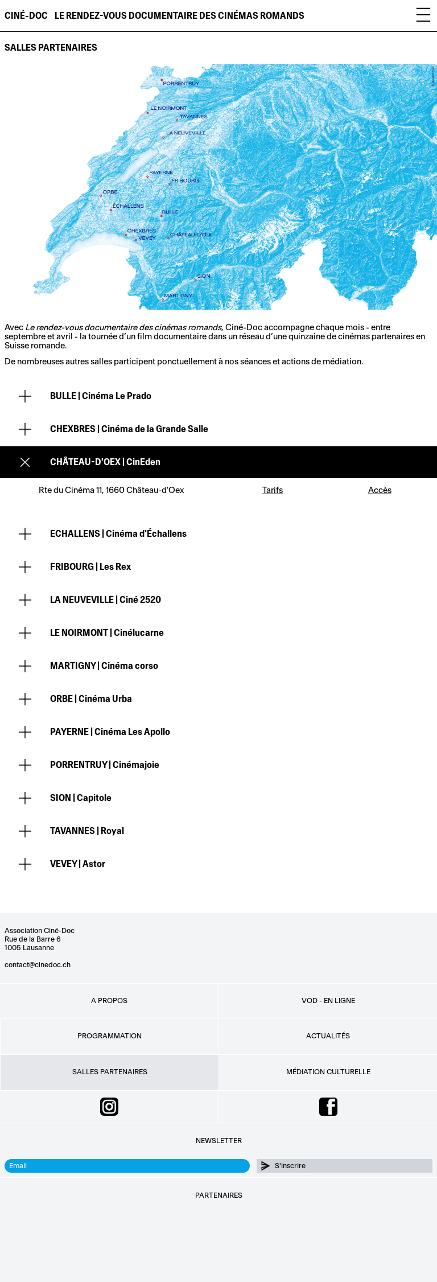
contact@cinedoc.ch (38, 964)
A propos (109, 1000)
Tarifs (272, 490)
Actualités (328, 1036)
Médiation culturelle (328, 1072)
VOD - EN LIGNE (328, 1000)
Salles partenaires (51, 47)
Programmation (109, 1036)
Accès (379, 490)
